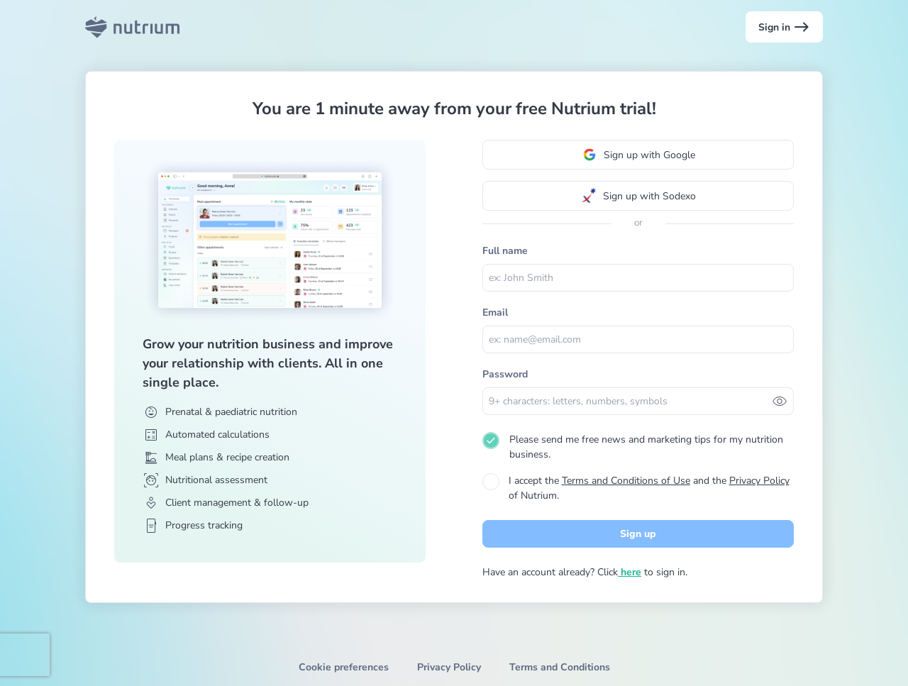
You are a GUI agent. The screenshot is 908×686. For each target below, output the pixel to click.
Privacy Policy (759, 480)
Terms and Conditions (559, 667)
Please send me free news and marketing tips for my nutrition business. (646, 447)
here (629, 572)
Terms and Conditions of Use (626, 480)
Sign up (638, 534)
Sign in (784, 27)
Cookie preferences (344, 667)
